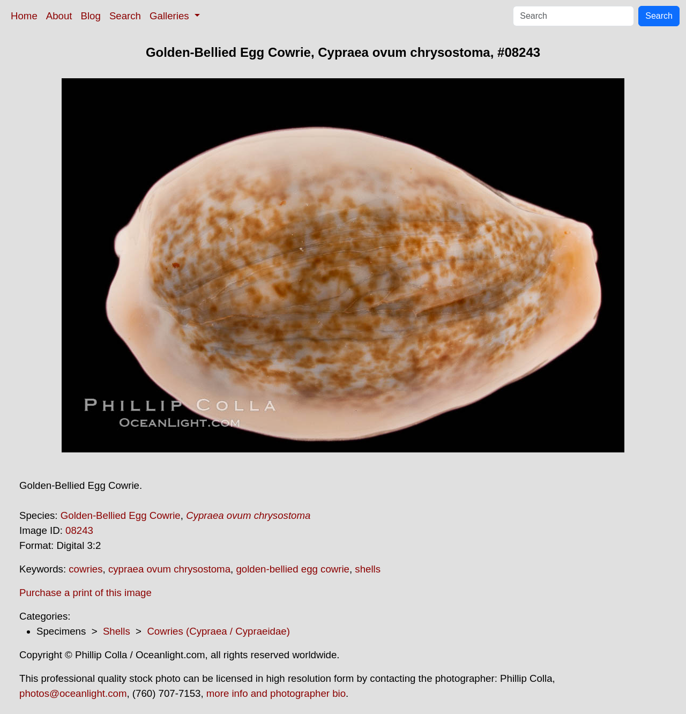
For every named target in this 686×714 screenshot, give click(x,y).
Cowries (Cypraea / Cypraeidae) (218, 631)
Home (24, 15)
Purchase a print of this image (85, 592)
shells (368, 569)
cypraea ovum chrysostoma (169, 569)
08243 (79, 530)
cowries (85, 569)
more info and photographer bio (276, 693)
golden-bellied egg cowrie (292, 569)
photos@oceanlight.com (72, 693)
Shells (116, 631)
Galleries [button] (171, 15)
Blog (91, 15)
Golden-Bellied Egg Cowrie (121, 515)
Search (125, 15)
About (59, 15)
